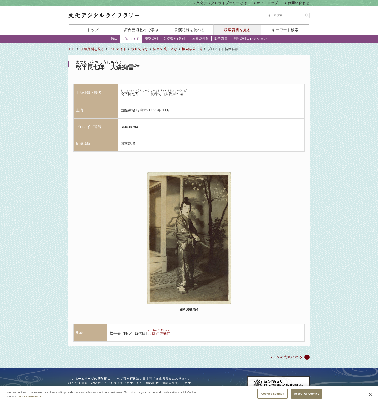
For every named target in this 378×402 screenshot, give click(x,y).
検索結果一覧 (192, 49)
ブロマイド (131, 38)
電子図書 (221, 38)
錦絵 (114, 38)
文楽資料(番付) (175, 38)
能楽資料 (152, 38)
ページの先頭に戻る (285, 357)
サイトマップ (267, 3)
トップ (93, 30)
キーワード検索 (285, 30)
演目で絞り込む (165, 49)
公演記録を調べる (189, 30)
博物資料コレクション (250, 38)
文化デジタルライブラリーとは (221, 3)
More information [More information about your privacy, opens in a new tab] (30, 400)
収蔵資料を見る (237, 30)
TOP (72, 49)
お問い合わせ (299, 3)
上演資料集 (200, 38)
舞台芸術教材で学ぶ (141, 30)
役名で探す (139, 49)
